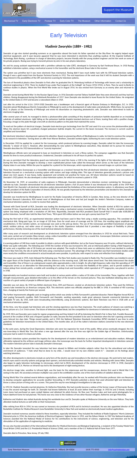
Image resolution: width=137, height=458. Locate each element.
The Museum (84, 21)
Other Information (103, 21)
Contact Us (120, 21)
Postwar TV (50, 21)
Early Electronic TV (31, 21)
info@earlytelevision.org (118, 449)
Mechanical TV (11, 21)
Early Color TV (67, 21)
